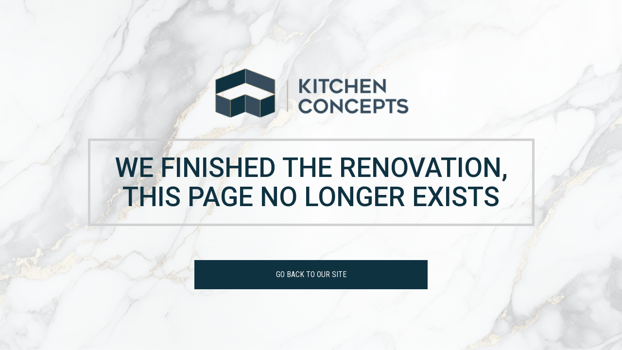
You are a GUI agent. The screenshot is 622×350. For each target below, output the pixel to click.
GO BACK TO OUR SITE (311, 274)
